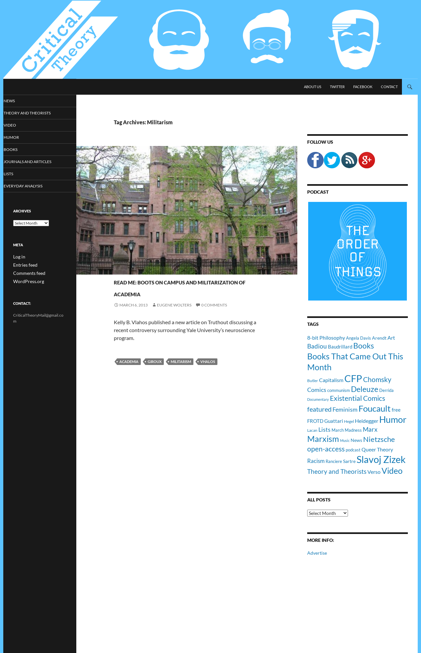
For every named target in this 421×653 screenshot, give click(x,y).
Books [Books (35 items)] (363, 345)
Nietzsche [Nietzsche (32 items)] (379, 439)
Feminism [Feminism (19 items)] (345, 409)
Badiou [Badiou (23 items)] (317, 346)
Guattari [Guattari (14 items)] (333, 421)
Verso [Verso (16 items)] (374, 472)
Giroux (154, 373)
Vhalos (207, 373)
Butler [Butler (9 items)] (312, 380)
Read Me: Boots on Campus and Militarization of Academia (190, 292)
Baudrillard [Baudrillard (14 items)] (340, 347)
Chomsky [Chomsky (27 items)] (377, 379)
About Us (312, 87)
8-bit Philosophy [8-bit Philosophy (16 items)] (326, 337)
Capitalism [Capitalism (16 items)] (331, 380)
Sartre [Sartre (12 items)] (349, 461)
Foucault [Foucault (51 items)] (375, 408)
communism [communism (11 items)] (338, 390)
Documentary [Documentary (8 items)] (318, 399)
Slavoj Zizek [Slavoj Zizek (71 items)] (381, 459)
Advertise (317, 553)
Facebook (362, 87)
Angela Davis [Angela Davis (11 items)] (358, 338)
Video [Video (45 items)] (392, 470)
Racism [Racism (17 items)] (316, 460)
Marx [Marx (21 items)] (370, 429)
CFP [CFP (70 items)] (353, 378)
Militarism (181, 373)
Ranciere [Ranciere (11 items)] (334, 461)
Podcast (318, 192)
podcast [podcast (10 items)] (353, 449)
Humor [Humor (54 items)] (393, 419)
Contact (389, 87)
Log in (18, 257)
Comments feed (26, 273)
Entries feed (23, 265)
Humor (20, 138)
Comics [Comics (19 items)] (316, 389)
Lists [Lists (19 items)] (324, 429)
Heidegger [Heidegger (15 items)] (366, 421)
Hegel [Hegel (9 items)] (349, 421)
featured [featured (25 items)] (319, 409)
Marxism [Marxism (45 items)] (323, 439)
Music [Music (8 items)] (345, 440)
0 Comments (214, 316)
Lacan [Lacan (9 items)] (312, 430)
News (18, 101)
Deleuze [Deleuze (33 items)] (364, 389)
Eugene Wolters (174, 316)
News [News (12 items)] (356, 440)
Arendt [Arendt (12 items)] (379, 338)
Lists (17, 175)
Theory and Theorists (34, 113)
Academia (128, 373)
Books (19, 150)
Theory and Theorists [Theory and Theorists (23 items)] (336, 471)
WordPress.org (26, 281)
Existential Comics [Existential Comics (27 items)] (357, 398)
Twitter (337, 87)
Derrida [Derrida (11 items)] (386, 390)
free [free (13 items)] (396, 410)
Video (18, 125)
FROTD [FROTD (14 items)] (315, 421)
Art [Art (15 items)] (391, 337)
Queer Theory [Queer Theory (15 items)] (377, 449)
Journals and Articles (138, 269)
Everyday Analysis (30, 187)
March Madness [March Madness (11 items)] (347, 430)
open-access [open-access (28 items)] (326, 449)
